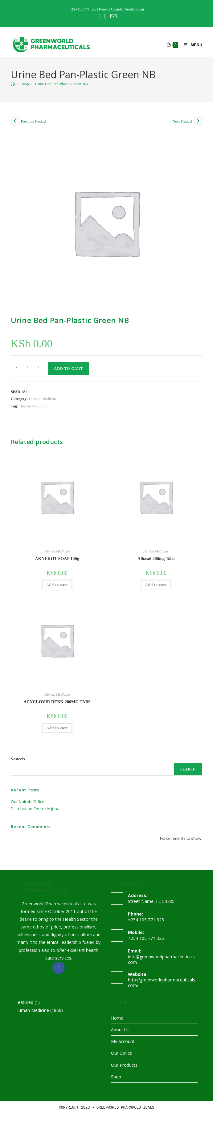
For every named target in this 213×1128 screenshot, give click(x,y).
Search (18, 759)
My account (122, 1041)
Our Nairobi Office (27, 801)
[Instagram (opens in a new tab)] (105, 16)
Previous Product (33, 121)
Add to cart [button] (57, 585)
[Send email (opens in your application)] (113, 16)
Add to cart (68, 368)
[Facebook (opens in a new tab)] (99, 16)
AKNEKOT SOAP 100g (57, 558)
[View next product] (198, 121)
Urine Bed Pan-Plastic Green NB (61, 84)
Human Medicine (43, 398)
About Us (120, 1030)
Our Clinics (121, 1053)
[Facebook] (58, 968)
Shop (116, 1077)
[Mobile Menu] (190, 45)
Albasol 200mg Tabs (155, 558)
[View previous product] (15, 121)
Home (117, 1018)
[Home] (13, 84)
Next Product (182, 121)
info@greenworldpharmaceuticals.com (162, 959)
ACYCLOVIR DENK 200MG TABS (57, 702)
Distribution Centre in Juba (35, 808)
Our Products (124, 1065)
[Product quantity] (27, 367)
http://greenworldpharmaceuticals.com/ (162, 982)
